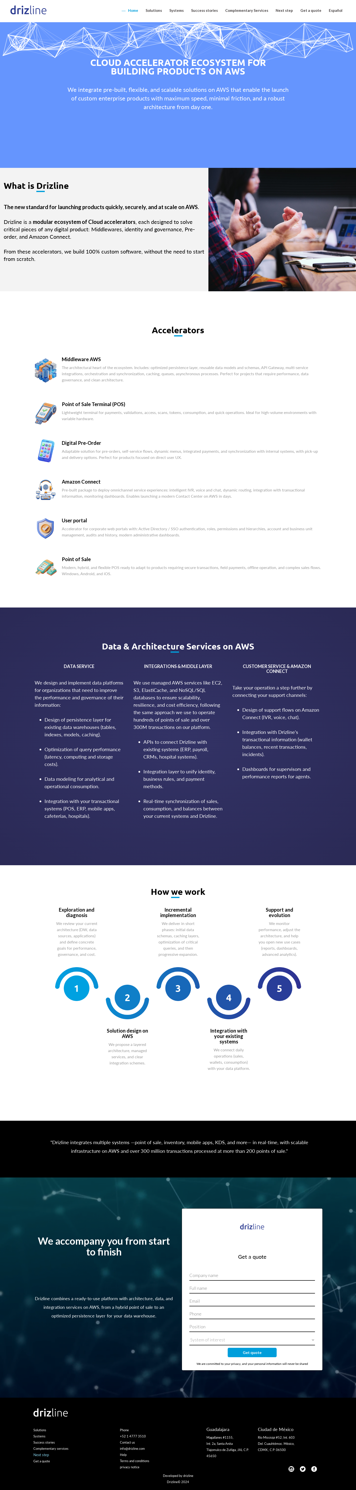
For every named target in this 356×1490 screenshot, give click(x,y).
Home (133, 10)
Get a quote (310, 10)
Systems (176, 10)
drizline (188, 1476)
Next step (284, 10)
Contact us (127, 1442)
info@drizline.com (132, 1449)
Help (123, 1455)
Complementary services (50, 1449)
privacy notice (129, 1467)
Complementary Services (246, 10)
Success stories (204, 10)
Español (335, 10)
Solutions (154, 10)
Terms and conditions (134, 1461)
